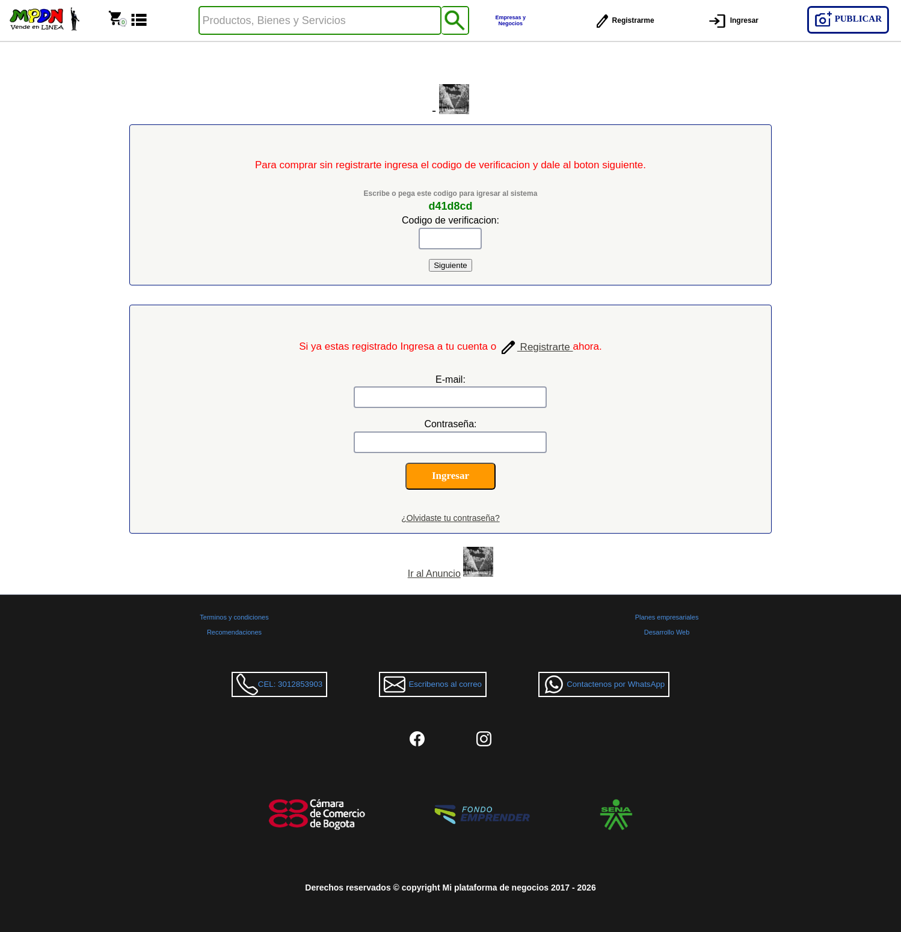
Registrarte (536, 347)
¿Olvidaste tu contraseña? (450, 518)
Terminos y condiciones (234, 617)
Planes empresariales (667, 617)
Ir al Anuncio (434, 573)
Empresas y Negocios (511, 20)
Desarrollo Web (667, 632)
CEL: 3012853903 (279, 684)
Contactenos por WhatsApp (604, 684)
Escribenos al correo (433, 684)
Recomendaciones (234, 632)
